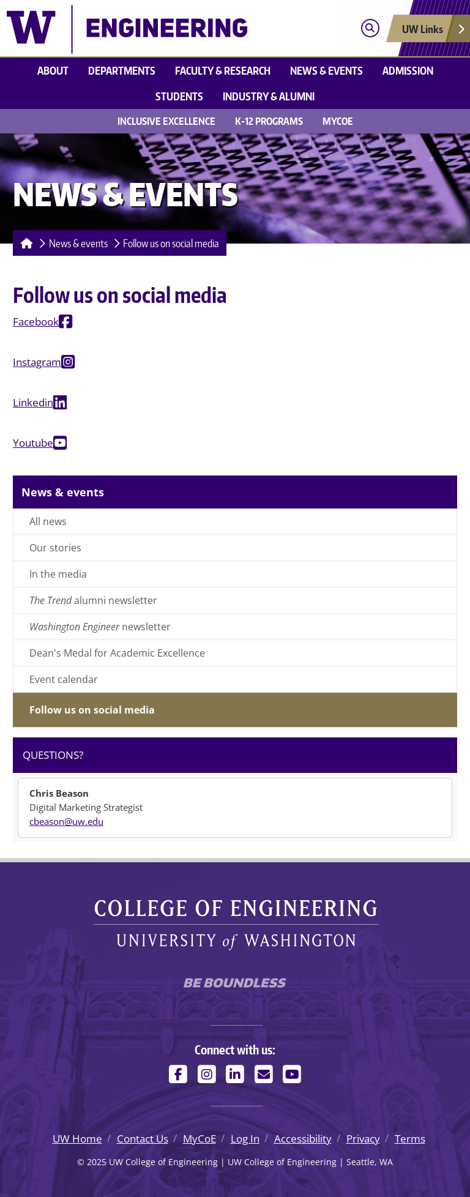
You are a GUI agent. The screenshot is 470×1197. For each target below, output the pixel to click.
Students (179, 96)
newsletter (100, 626)
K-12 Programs (269, 121)
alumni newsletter (93, 600)
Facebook (36, 322)
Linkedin (33, 402)
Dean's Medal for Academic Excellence (117, 653)
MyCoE (338, 121)
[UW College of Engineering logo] (127, 28)
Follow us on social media (171, 243)
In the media (58, 574)
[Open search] (370, 28)
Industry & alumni (269, 96)
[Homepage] (24, 243)
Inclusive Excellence (166, 121)
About (53, 70)
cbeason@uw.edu (66, 821)
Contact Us (142, 1139)
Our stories (55, 547)
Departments (121, 70)
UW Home (77, 1139)
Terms (410, 1139)
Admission (407, 70)
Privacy (363, 1139)
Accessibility (303, 1139)
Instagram (37, 362)
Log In (245, 1139)
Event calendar (63, 679)
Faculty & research (222, 70)
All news (48, 521)
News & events (326, 70)
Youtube (33, 443)
